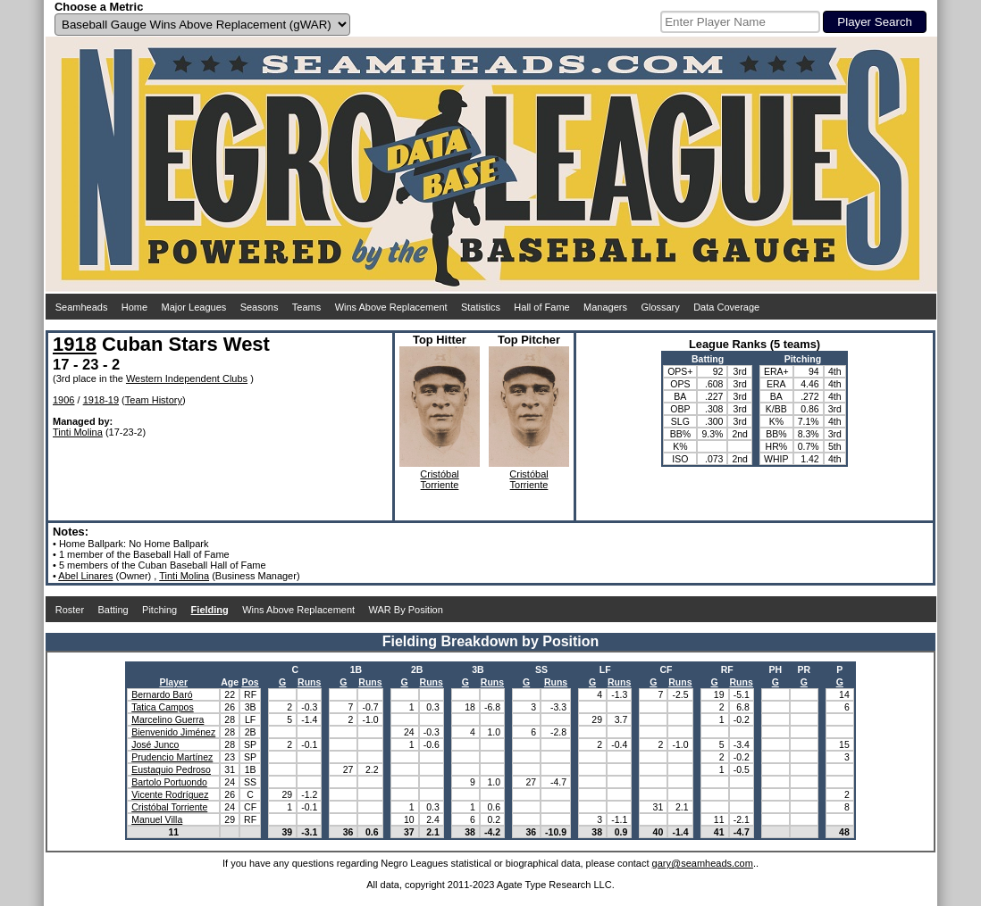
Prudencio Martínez (172, 757)
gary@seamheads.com (702, 863)
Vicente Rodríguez (169, 794)
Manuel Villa (156, 819)
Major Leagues (194, 307)
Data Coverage (726, 307)
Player (173, 682)
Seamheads (81, 307)
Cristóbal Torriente (169, 807)
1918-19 (101, 400)
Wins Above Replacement (391, 307)
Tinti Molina (78, 432)
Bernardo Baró (161, 694)
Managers (605, 307)
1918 (74, 344)
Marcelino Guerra (167, 719)
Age (230, 682)
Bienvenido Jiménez (173, 732)
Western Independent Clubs (186, 378)
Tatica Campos (162, 707)
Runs (309, 682)
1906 (63, 400)
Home (134, 307)
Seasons (259, 307)
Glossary (660, 307)
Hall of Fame (541, 307)
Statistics (480, 307)
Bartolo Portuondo (169, 782)
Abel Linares (85, 575)
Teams (306, 307)
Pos (249, 682)
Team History (153, 400)
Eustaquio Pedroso (171, 769)
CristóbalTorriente (439, 479)
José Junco (155, 744)
